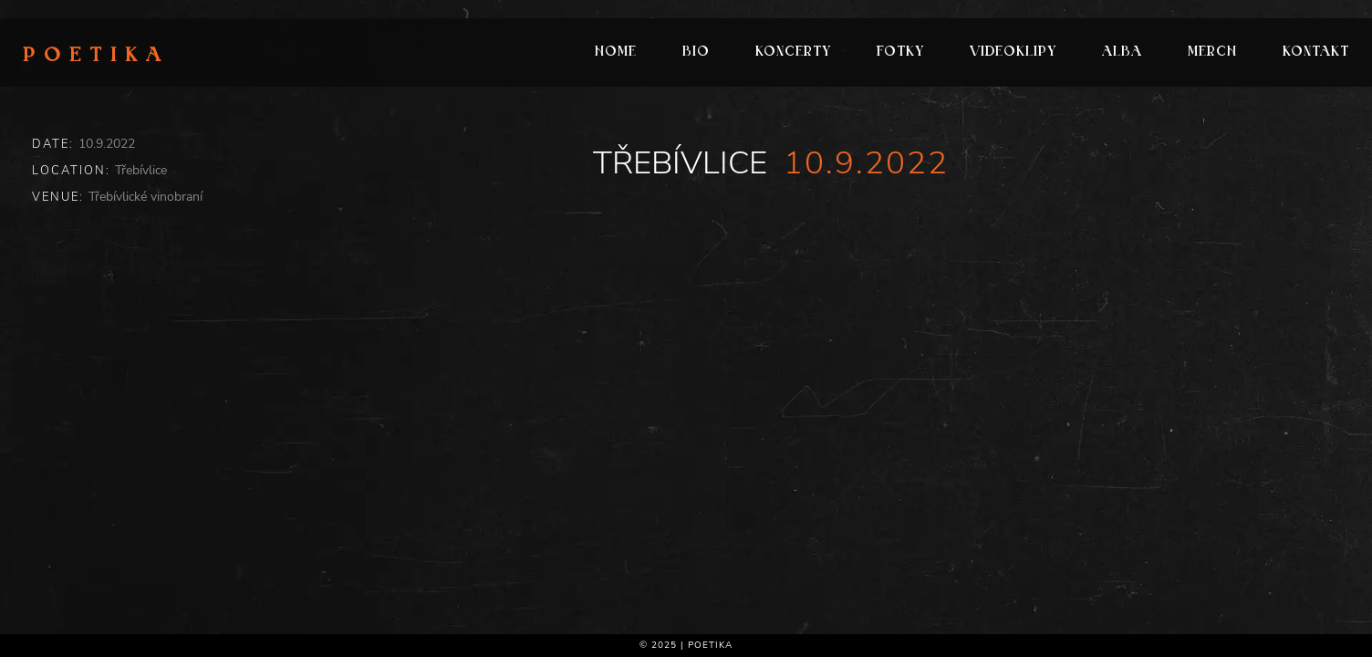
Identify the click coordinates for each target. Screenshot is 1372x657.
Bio (696, 52)
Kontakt (1316, 52)
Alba (1122, 52)
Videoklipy (1013, 52)
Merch (1212, 52)
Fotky (900, 52)
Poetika (96, 56)
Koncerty (793, 52)
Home (616, 52)
